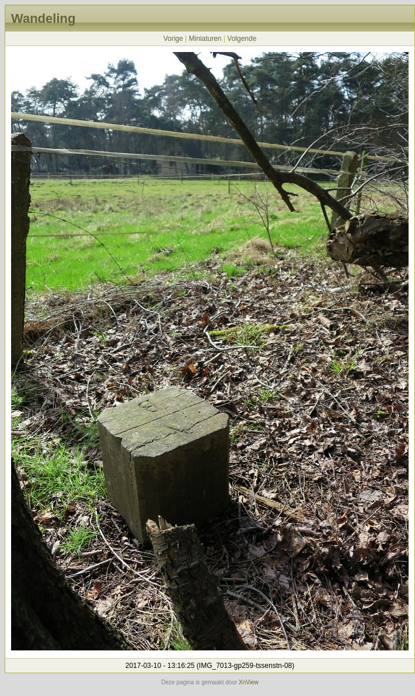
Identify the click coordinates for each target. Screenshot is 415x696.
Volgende (241, 38)
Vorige (173, 38)
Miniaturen (205, 38)
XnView (249, 682)
